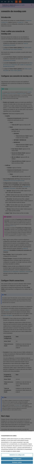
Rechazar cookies (17, 462)
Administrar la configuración (17, 455)
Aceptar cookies (17, 458)
